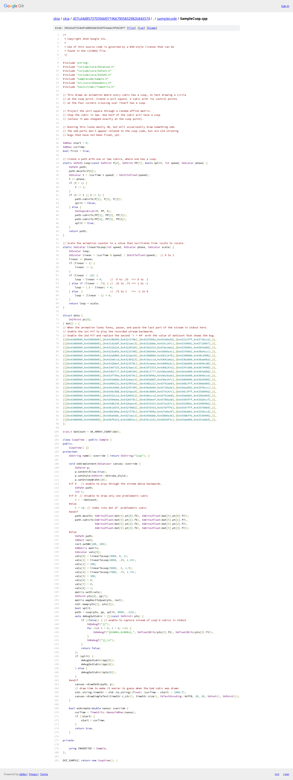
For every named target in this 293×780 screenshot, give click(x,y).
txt (277, 774)
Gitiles (23, 774)
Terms (44, 774)
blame (152, 28)
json (286, 774)
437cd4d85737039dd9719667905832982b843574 (111, 18)
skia (56, 18)
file (131, 28)
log (141, 28)
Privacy (33, 774)
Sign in (285, 6)
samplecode (167, 18)
